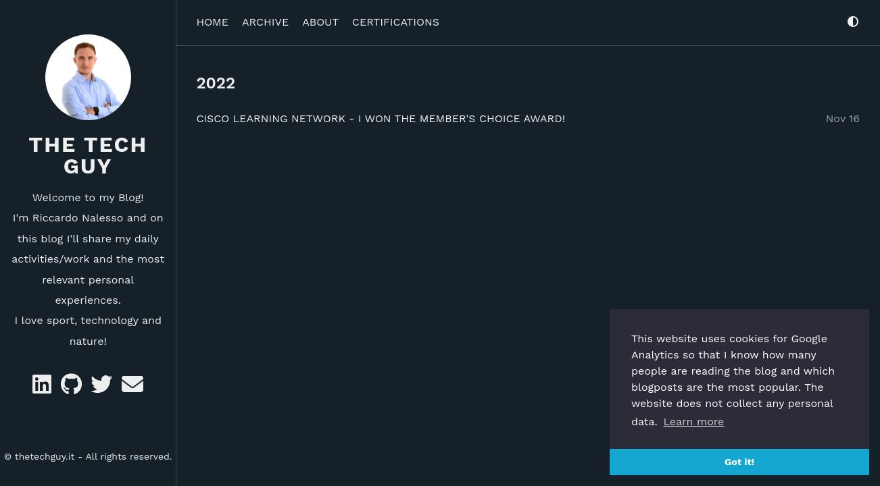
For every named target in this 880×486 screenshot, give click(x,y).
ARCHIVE (265, 17)
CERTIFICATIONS (395, 17)
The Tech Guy (87, 155)
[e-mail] (132, 388)
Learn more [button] (693, 421)
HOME (212, 17)
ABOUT (320, 17)
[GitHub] (73, 388)
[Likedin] (43, 388)
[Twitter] (103, 388)
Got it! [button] (739, 461)
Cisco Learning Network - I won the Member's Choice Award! (380, 113)
